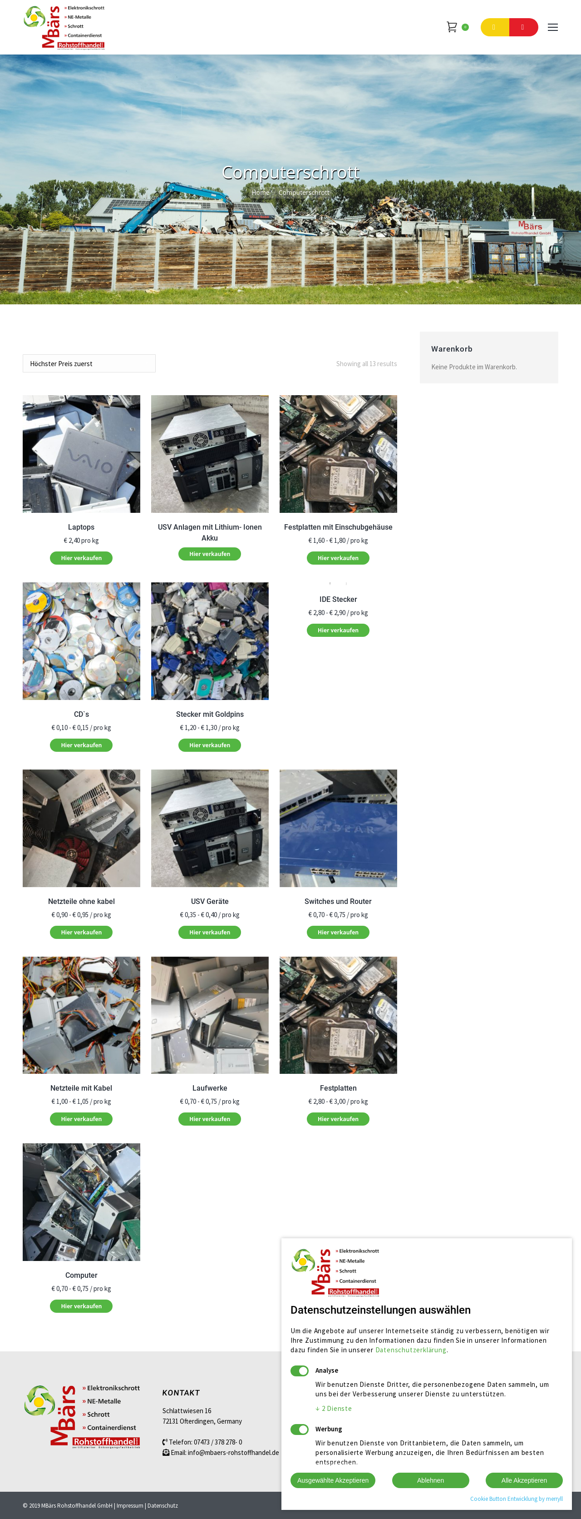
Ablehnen (430, 1480)
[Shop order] (89, 363)
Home (260, 192)
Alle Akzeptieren (524, 1480)
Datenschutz (163, 1505)
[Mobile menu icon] (552, 27)
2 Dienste (333, 1408)
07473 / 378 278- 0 (218, 1442)
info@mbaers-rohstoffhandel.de (233, 1452)
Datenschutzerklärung (411, 1349)
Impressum (130, 1505)
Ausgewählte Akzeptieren (333, 1480)
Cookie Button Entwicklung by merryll (516, 1499)
